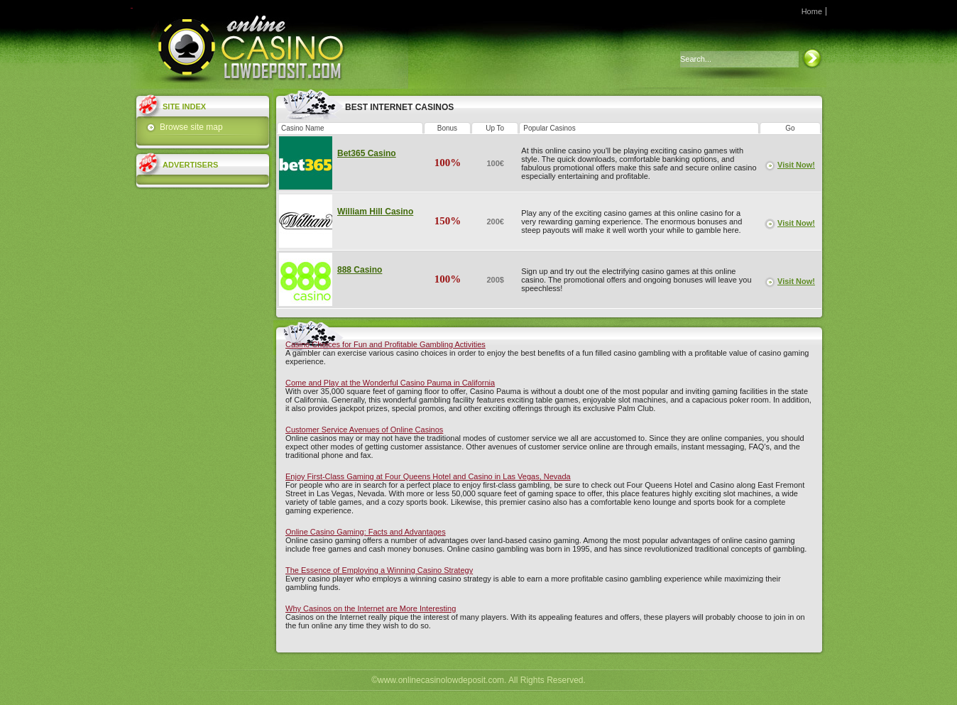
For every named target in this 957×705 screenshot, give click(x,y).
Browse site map (191, 127)
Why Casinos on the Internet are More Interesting (370, 608)
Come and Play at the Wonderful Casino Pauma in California (390, 382)
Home (812, 11)
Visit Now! (796, 164)
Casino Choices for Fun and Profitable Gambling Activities (385, 344)
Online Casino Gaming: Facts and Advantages (365, 532)
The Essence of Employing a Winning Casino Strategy (379, 570)
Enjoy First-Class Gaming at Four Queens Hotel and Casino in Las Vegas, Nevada (428, 476)
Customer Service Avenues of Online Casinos (364, 429)
